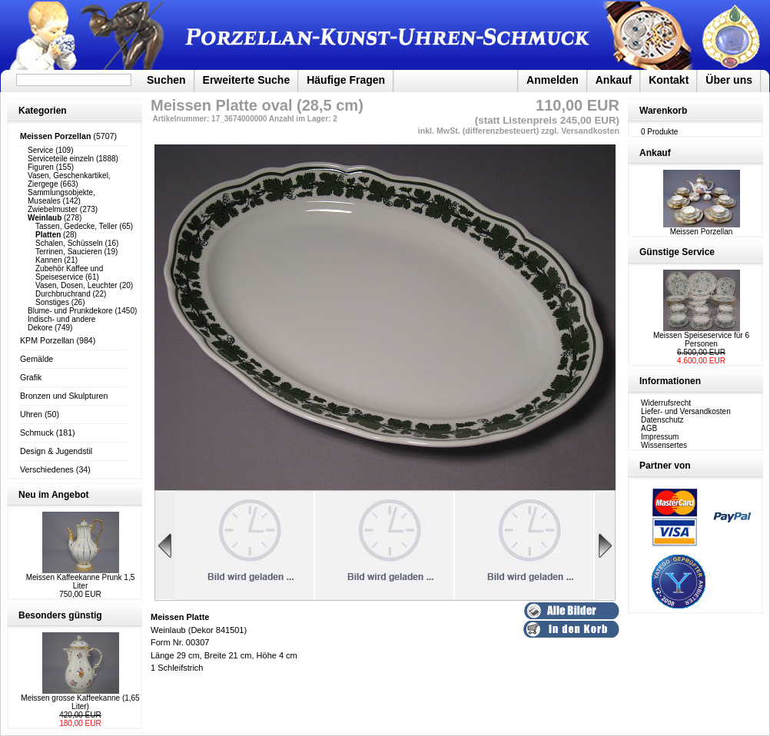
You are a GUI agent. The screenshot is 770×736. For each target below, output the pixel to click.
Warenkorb (663, 110)
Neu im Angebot (53, 494)
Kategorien (42, 110)
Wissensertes (664, 445)
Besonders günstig (60, 615)
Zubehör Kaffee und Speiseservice (69, 272)
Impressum (660, 437)
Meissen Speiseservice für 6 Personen (701, 339)
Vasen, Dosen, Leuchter (76, 285)
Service (40, 150)
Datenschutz (662, 420)
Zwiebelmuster (53, 209)
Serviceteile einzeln (61, 158)
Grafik (30, 377)
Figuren (41, 167)
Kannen (48, 260)
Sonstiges (52, 302)
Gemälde (36, 358)
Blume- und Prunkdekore (70, 311)
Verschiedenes (47, 469)
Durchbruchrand (63, 294)
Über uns (728, 80)
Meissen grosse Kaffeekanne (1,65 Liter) (80, 702)
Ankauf (614, 80)
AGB (649, 428)
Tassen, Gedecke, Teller (76, 226)
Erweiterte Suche (246, 80)
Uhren (31, 414)
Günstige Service (677, 252)
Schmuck (37, 432)
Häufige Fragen (346, 80)
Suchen (166, 80)
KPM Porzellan (47, 340)
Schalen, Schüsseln (69, 243)
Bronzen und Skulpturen (64, 395)
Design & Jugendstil (56, 451)
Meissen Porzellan (701, 228)
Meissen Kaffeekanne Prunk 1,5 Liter (80, 581)
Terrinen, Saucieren (68, 251)
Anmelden (552, 80)
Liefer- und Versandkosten (686, 411)
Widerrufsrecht (666, 403)
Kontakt (669, 80)
